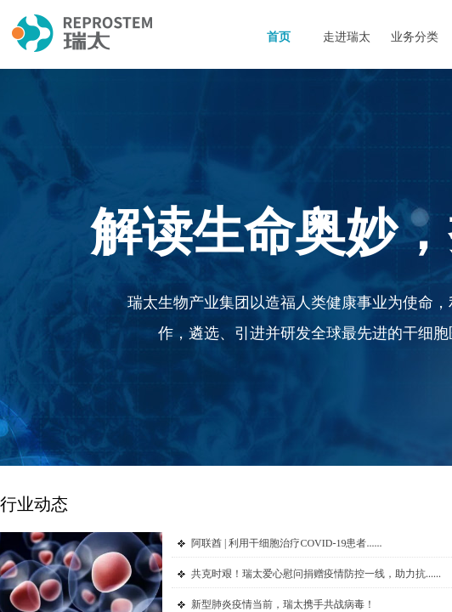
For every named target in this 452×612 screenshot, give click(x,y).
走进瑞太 (346, 37)
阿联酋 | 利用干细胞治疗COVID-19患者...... (286, 543)
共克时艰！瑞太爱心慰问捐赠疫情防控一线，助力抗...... (316, 574)
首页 (279, 37)
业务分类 (414, 37)
